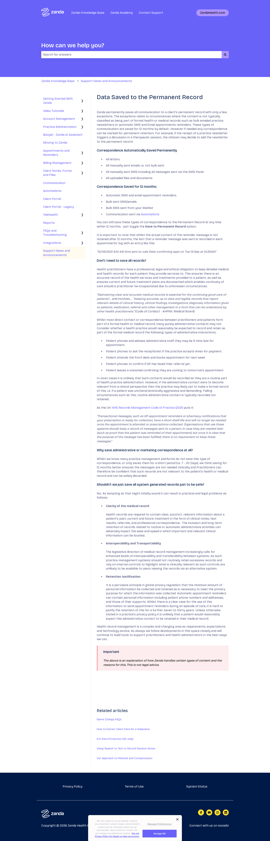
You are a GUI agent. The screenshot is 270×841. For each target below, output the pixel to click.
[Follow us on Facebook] (201, 812)
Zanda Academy (121, 12)
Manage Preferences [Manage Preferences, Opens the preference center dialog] (160, 831)
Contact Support (151, 12)
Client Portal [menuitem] (52, 199)
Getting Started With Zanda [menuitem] (58, 101)
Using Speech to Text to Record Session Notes (126, 748)
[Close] (177, 827)
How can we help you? (72, 45)
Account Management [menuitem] (59, 119)
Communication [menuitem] (54, 183)
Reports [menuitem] (49, 223)
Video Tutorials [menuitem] (53, 111)
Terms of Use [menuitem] (134, 786)
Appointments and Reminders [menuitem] (56, 153)
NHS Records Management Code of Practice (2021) (147, 407)
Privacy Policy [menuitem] (72, 786)
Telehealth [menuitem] (50, 214)
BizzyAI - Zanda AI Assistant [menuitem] (62, 134)
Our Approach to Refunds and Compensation (124, 758)
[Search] (225, 54)
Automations (150, 214)
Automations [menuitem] (52, 191)
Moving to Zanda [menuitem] (55, 142)
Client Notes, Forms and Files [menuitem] (57, 173)
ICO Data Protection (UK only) (115, 739)
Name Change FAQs (109, 719)
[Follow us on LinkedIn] (226, 812)
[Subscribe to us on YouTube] (209, 812)
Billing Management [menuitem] (57, 163)
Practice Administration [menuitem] (59, 127)
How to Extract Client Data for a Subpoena (123, 729)
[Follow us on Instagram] (217, 812)
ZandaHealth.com (212, 12)
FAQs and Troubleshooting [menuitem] (55, 233)
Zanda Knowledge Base (87, 12)
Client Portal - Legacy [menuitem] (58, 207)
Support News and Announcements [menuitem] (56, 253)
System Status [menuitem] (196, 786)
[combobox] (131, 54)
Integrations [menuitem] (52, 243)
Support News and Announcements (106, 81)
